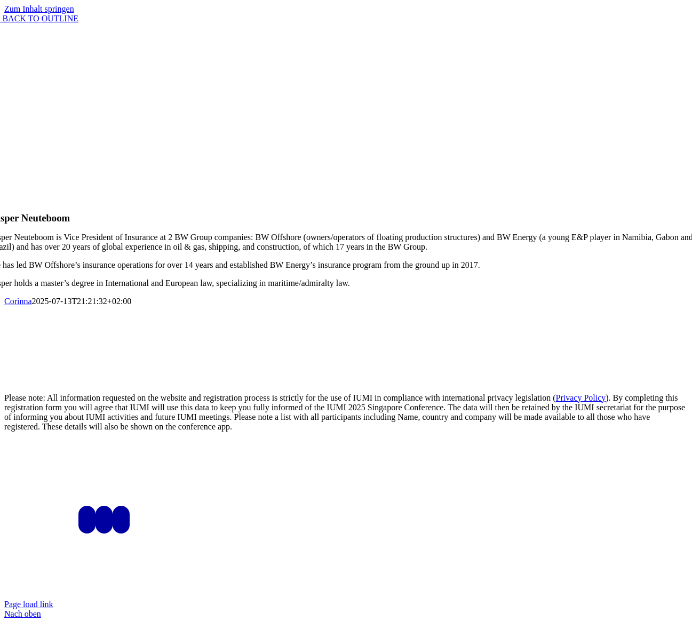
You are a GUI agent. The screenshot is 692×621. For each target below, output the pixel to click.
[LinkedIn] (104, 520)
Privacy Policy (581, 397)
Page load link (28, 604)
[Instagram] (87, 520)
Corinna (18, 301)
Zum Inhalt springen (39, 8)
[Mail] (121, 520)
